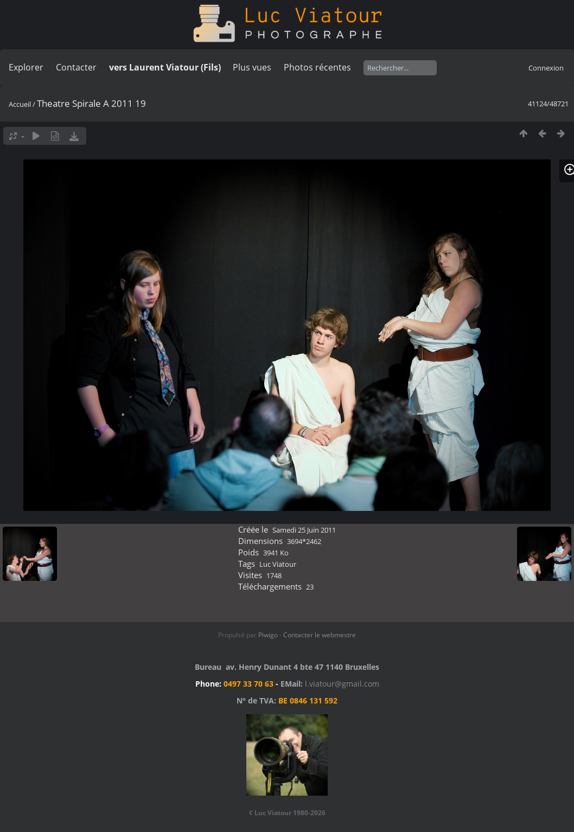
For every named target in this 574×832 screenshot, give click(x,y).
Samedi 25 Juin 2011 (304, 530)
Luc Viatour (277, 564)
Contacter (76, 67)
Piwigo (268, 634)
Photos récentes (317, 67)
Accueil (20, 104)
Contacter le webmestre (319, 634)
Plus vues (252, 67)
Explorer (26, 67)
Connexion (546, 68)
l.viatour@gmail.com (342, 684)
